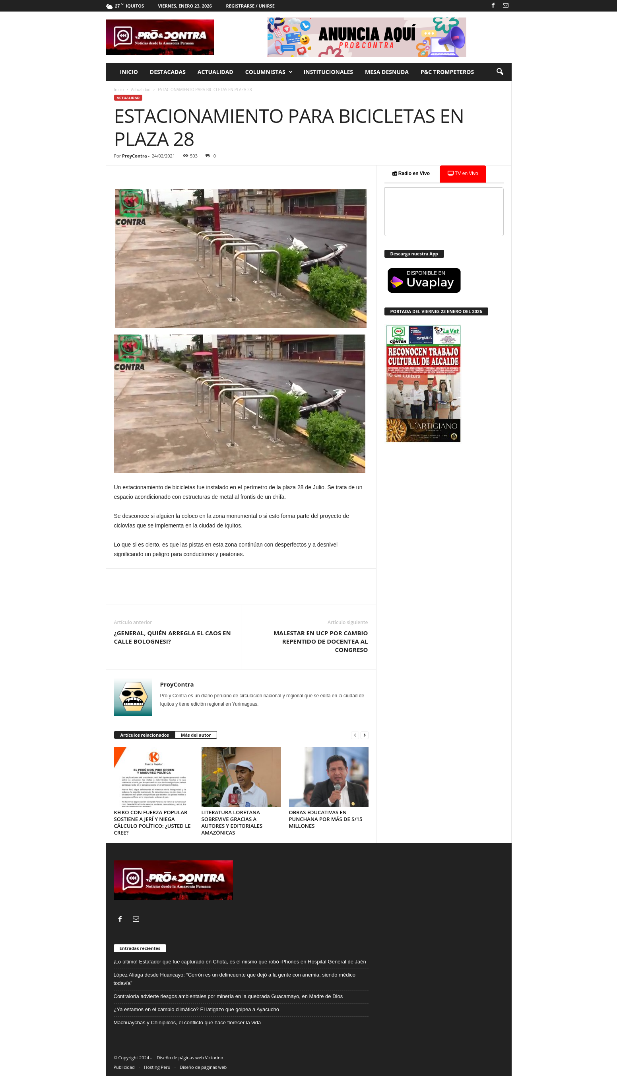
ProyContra (134, 156)
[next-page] (365, 735)
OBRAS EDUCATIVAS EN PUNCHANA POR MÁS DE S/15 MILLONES (326, 819)
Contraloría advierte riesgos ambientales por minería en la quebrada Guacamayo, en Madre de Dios (228, 996)
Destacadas (168, 72)
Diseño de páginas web (203, 1067)
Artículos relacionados (144, 735)
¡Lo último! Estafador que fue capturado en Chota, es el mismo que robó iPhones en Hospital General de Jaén (240, 962)
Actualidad (215, 72)
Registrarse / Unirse (250, 6)
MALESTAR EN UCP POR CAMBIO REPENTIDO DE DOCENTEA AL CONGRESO (321, 641)
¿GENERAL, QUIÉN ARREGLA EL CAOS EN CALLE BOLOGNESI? (172, 637)
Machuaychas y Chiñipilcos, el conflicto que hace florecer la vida (188, 1022)
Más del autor (196, 735)
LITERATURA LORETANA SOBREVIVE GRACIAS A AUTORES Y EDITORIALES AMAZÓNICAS (232, 822)
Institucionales (328, 72)
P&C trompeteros (447, 72)
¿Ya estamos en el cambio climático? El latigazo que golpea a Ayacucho (196, 1009)
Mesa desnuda (387, 72)
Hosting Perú (157, 1067)
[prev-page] (355, 735)
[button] (499, 72)
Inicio (129, 72)
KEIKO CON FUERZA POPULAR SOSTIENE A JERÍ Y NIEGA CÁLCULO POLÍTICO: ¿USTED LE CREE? (152, 822)
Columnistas (269, 72)
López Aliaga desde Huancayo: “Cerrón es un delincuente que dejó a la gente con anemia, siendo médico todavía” (235, 979)
